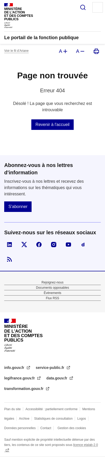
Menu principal (97, 7)
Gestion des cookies (72, 428)
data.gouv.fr (57, 378)
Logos (81, 418)
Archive (24, 418)
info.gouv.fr (14, 367)
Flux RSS (52, 298)
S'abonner (17, 206)
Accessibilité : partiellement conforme (52, 409)
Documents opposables (52, 288)
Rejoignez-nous (52, 282)
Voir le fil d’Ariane (16, 51)
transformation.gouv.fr (24, 389)
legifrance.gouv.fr (20, 378)
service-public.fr (50, 367)
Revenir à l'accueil (52, 124)
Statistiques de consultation (53, 418)
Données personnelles (20, 428)
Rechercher (83, 7)
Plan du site (12, 409)
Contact (45, 428)
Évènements (52, 293)
